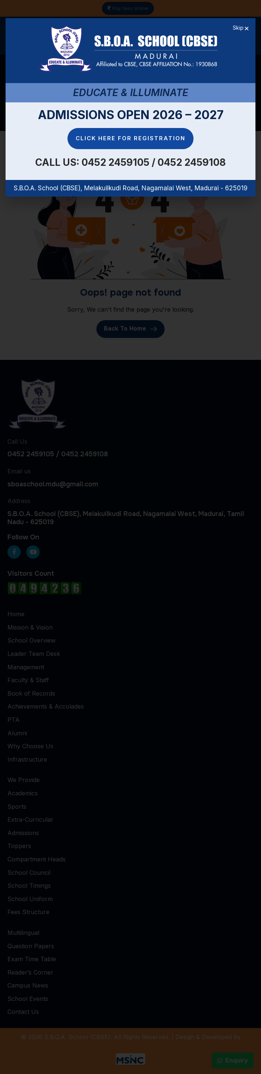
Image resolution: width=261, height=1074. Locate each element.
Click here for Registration (130, 138)
